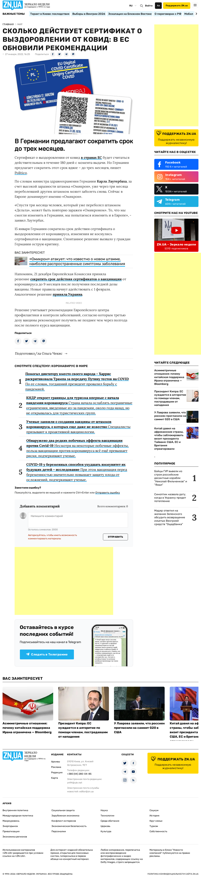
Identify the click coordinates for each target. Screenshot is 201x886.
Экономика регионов (15, 836)
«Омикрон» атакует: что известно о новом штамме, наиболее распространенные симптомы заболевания (77, 261)
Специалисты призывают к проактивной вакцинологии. (78, 426)
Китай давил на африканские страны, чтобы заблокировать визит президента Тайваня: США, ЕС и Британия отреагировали (168, 438)
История (154, 815)
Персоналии (58, 831)
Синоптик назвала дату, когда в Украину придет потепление (170, 498)
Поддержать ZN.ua (177, 5)
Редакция (57, 772)
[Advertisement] (64, 581)
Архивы (55, 761)
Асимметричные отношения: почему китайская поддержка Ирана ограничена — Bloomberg (169, 377)
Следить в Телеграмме (47, 654)
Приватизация (11, 831)
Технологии (107, 815)
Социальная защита (63, 810)
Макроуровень (11, 820)
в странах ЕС (91, 157)
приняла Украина (67, 294)
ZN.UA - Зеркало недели (176, 244)
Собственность (158, 831)
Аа (158, 5)
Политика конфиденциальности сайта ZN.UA (172, 874)
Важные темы (14, 14)
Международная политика (18, 815)
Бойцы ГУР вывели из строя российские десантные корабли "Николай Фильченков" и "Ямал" (170, 478)
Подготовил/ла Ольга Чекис (39, 353)
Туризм (154, 826)
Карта (54, 778)
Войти (149, 5)
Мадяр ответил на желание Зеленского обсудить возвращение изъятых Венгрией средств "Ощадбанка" (169, 517)
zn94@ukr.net (74, 782)
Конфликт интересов (63, 820)
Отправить (115, 536)
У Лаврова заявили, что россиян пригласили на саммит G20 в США (170, 416)
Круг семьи (156, 820)
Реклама (56, 767)
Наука (104, 810)
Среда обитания (110, 820)
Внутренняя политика (15, 810)
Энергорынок (10, 826)
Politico (21, 173)
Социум (154, 810)
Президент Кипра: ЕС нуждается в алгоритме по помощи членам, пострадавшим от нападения (170, 398)
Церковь (105, 826)
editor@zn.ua (86, 791)
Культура (106, 831)
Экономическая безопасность (68, 826)
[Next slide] (195, 14)
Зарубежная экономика (65, 815)
